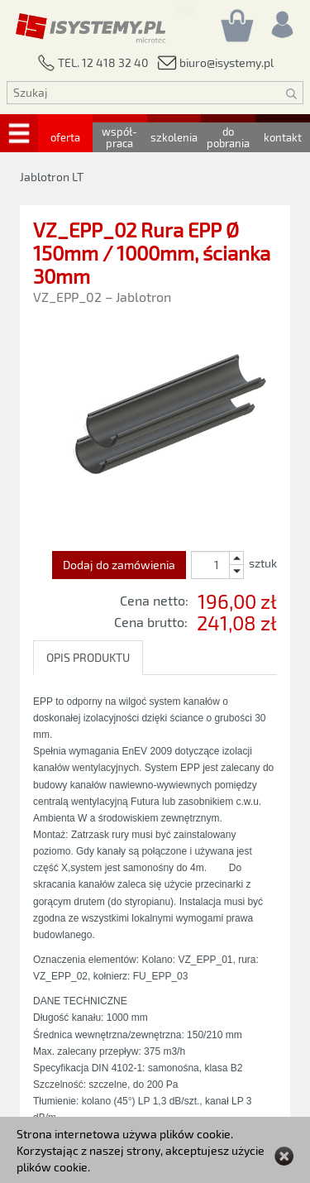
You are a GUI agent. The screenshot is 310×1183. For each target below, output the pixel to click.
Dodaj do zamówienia (119, 565)
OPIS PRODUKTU (88, 657)
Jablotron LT (51, 177)
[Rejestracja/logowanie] (281, 20)
